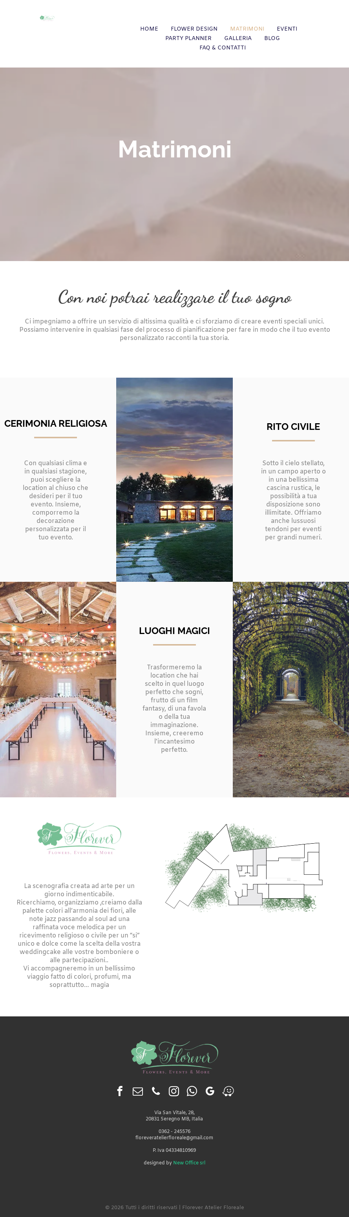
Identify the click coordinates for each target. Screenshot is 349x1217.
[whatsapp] (192, 1092)
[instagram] (174, 1092)
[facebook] (120, 1092)
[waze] (228, 1092)
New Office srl (189, 1163)
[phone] (156, 1092)
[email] (138, 1092)
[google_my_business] (210, 1092)
